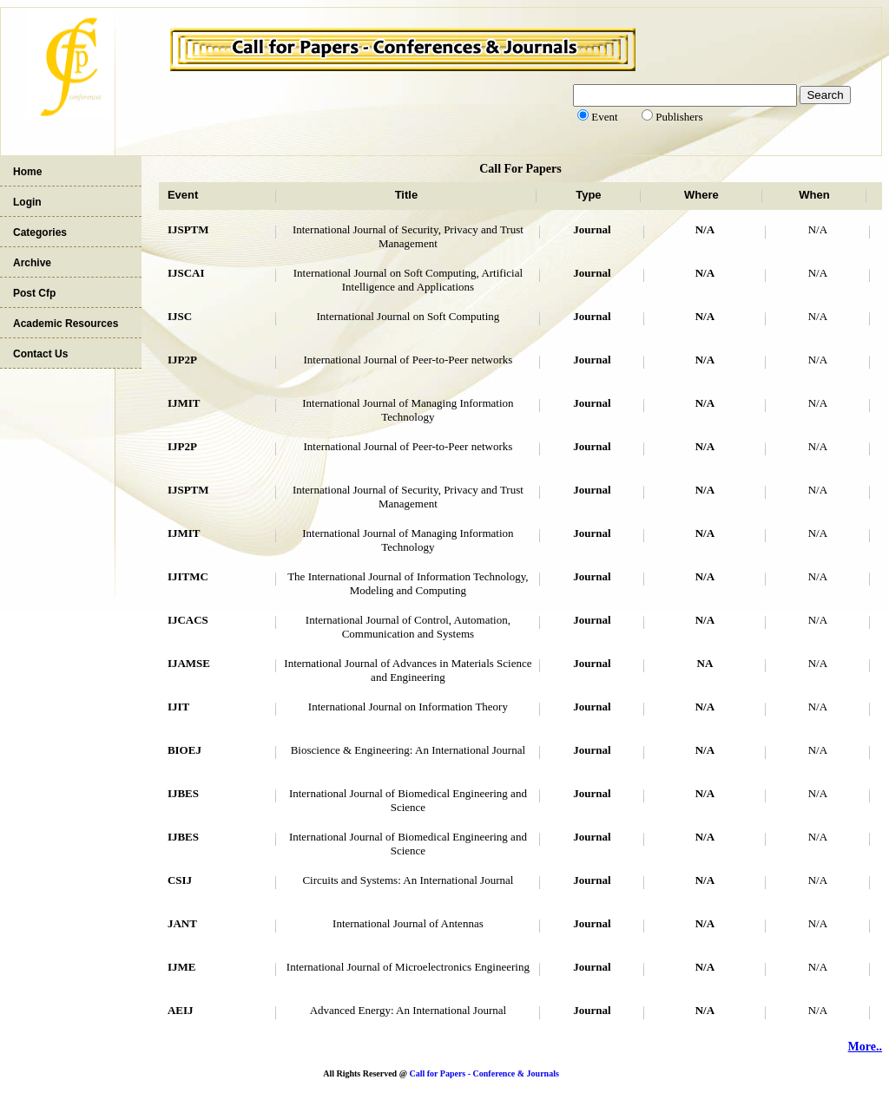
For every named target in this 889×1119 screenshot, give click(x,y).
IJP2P (182, 359)
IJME (182, 966)
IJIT (178, 706)
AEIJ (181, 1010)
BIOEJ (184, 749)
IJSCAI (186, 272)
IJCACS (188, 619)
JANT (182, 923)
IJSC (180, 316)
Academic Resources (65, 323)
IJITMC (188, 576)
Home (27, 172)
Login (27, 202)
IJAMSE (189, 663)
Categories (40, 232)
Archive (32, 263)
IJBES (183, 793)
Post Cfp (34, 293)
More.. (865, 1046)
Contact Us (40, 354)
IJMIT (184, 402)
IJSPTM (188, 229)
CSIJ (180, 880)
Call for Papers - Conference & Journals (483, 1073)
